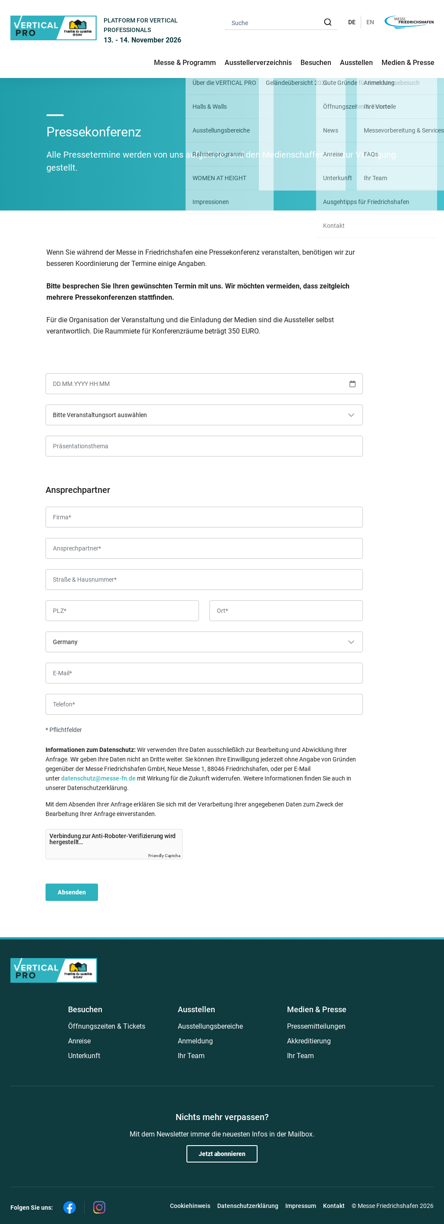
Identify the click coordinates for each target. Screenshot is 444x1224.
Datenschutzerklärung (247, 1205)
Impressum (300, 1205)
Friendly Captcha (164, 855)
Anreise (79, 1041)
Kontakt (334, 1205)
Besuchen (85, 1009)
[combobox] (281, 22)
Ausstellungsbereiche (210, 1026)
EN (370, 22)
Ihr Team (191, 1056)
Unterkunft (84, 1056)
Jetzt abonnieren (222, 1153)
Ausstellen (196, 1009)
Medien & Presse (408, 62)
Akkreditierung (309, 1041)
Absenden (72, 892)
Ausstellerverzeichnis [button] (258, 62)
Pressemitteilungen (316, 1026)
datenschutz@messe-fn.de (98, 778)
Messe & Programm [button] (185, 62)
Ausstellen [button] (356, 62)
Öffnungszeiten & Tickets (106, 1026)
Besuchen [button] (315, 62)
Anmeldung (195, 1041)
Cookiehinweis (190, 1205)
